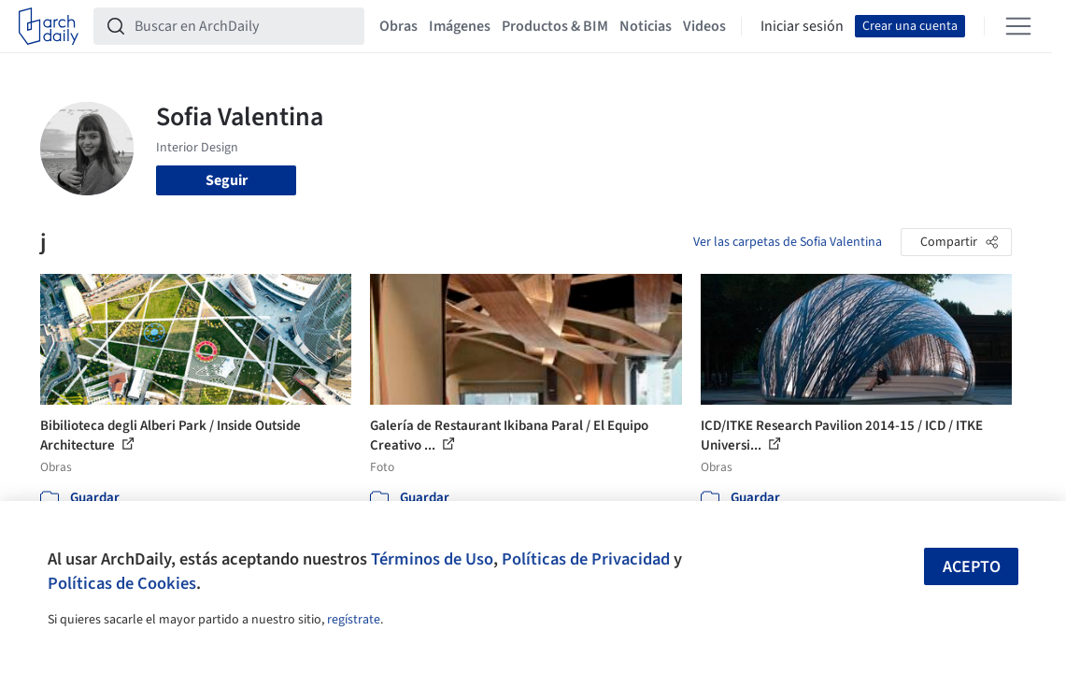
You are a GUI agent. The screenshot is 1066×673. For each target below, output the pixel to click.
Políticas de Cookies (122, 583)
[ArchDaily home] (48, 26)
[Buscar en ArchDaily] (244, 26)
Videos (704, 26)
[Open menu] (1018, 26)
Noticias (645, 26)
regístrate (353, 619)
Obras (398, 26)
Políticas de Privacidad (586, 559)
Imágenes (459, 26)
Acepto (972, 567)
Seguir (227, 180)
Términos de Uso (432, 559)
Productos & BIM (555, 26)
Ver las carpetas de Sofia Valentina (787, 242)
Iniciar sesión (802, 26)
